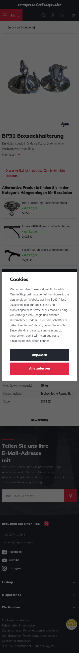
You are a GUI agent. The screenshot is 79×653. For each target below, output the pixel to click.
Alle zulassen (39, 368)
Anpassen (39, 355)
